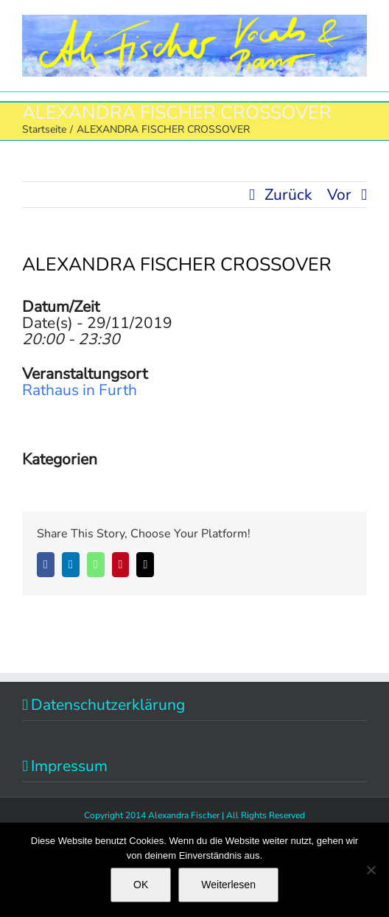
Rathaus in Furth (79, 390)
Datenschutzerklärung (108, 705)
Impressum (69, 766)
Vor (339, 194)
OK (140, 884)
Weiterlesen (228, 884)
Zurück (288, 194)
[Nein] (370, 869)
